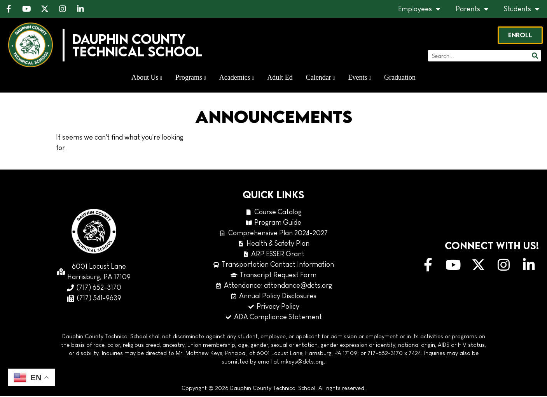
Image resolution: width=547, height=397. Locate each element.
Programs (190, 78)
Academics (236, 78)
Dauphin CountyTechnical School (138, 45)
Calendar (320, 78)
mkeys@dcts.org (302, 362)
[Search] (534, 56)
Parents (472, 9)
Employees (419, 9)
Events (359, 78)
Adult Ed (280, 78)
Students (521, 9)
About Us (146, 78)
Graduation (400, 78)
